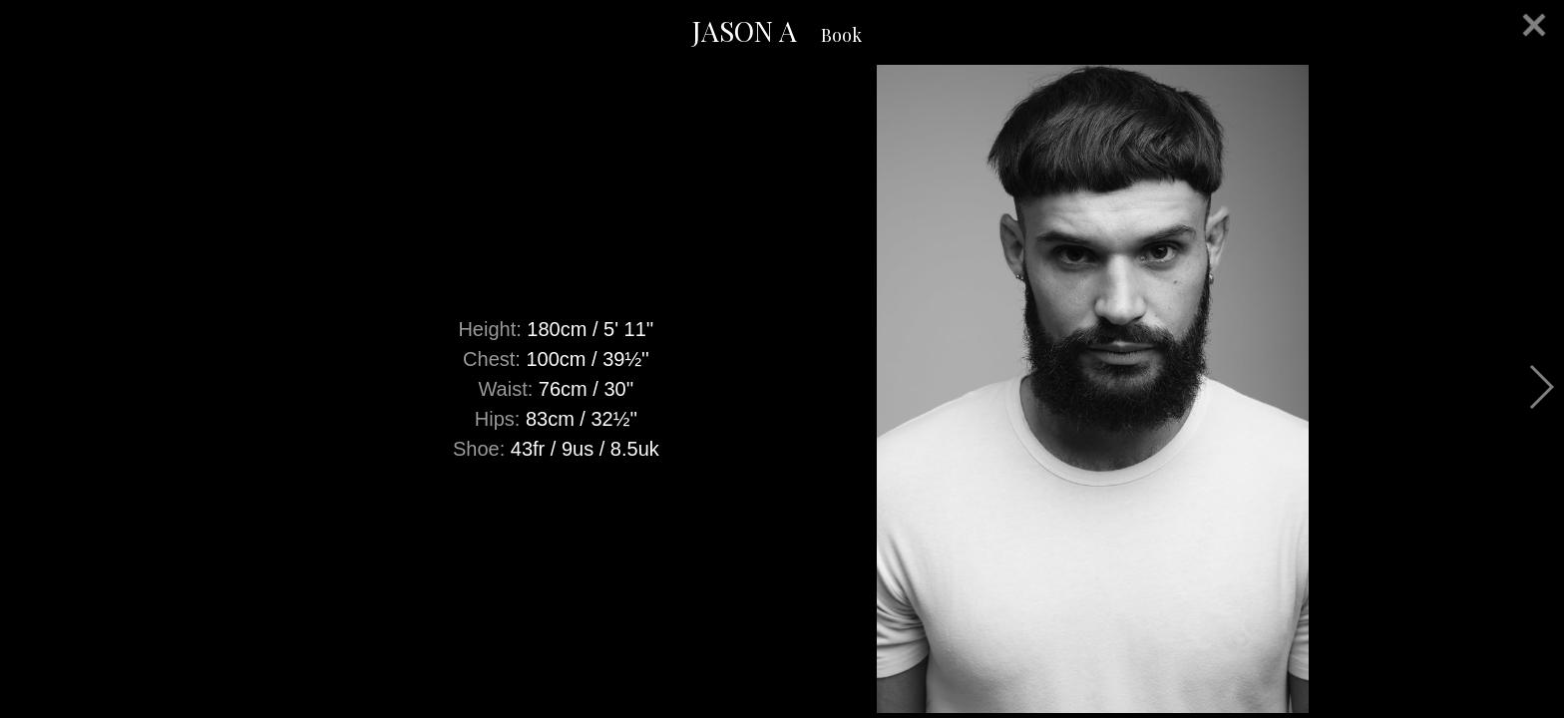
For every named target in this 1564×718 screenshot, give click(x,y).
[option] (782, 389)
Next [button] (1540, 387)
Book (841, 35)
